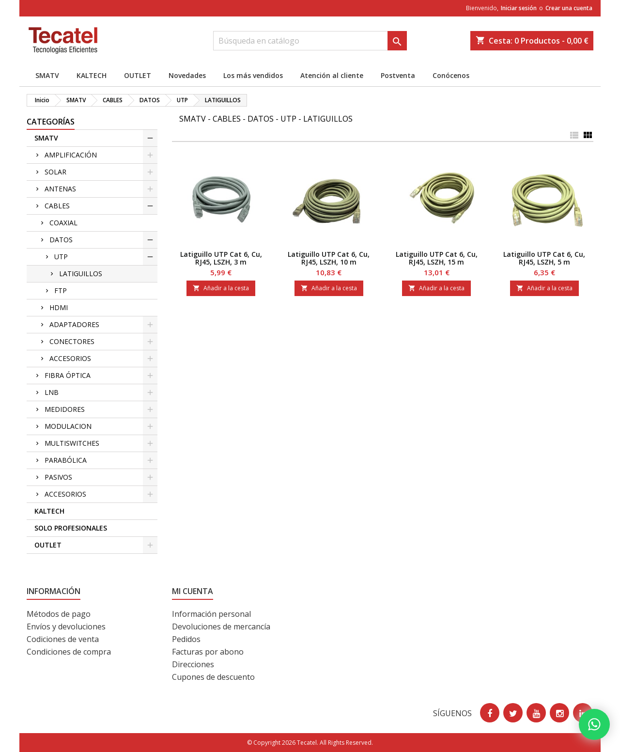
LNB (52, 392)
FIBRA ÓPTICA (68, 375)
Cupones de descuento (213, 677)
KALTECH (92, 75)
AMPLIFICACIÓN (71, 154)
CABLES (57, 205)
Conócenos (451, 75)
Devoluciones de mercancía (221, 626)
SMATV (47, 75)
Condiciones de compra (69, 651)
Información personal (211, 614)
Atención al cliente (331, 75)
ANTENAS (60, 188)
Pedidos (186, 639)
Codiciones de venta (63, 639)
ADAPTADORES (74, 324)
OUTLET (137, 75)
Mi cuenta (192, 591)
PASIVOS (58, 477)
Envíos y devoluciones (66, 626)
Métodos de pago (59, 614)
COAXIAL (63, 222)
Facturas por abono (208, 651)
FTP (60, 290)
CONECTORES (71, 341)
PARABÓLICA (66, 460)
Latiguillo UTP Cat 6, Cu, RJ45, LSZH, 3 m (221, 258)
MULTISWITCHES (72, 443)
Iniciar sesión (519, 8)
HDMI (58, 307)
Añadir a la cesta (221, 288)
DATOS (61, 239)
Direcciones (193, 664)
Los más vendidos (253, 75)
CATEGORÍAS (51, 121)
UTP (61, 256)
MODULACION (68, 426)
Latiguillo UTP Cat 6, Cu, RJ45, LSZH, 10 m (329, 258)
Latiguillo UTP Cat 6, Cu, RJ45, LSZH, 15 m (437, 258)
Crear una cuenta (568, 8)
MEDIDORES (65, 409)
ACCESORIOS (70, 358)
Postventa (398, 75)
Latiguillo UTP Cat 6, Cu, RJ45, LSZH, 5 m (544, 258)
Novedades (187, 75)
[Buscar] (310, 40)
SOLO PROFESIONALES (70, 528)
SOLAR (55, 171)
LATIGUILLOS (80, 273)
